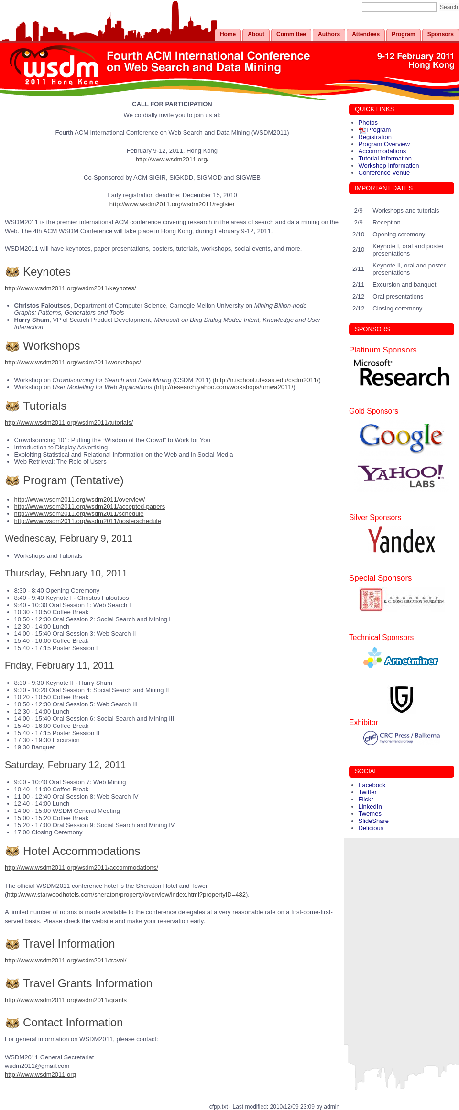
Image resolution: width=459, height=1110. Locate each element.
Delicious (371, 828)
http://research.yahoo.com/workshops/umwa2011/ (224, 387)
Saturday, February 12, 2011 (65, 764)
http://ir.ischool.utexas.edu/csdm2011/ (267, 380)
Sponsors (440, 34)
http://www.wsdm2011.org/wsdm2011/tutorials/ (69, 422)
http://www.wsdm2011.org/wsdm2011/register (172, 204)
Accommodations (382, 151)
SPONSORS (372, 328)
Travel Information (69, 943)
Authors (329, 34)
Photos (368, 122)
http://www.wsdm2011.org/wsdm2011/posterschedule (87, 520)
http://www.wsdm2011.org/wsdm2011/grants (66, 999)
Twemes (370, 813)
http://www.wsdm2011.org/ (172, 159)
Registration (375, 136)
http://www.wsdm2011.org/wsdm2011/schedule (79, 513)
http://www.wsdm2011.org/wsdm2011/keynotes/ (70, 288)
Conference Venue (384, 172)
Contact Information (73, 1022)
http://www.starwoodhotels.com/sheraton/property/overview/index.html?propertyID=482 (126, 894)
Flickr (366, 799)
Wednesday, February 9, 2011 (68, 538)
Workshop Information (389, 165)
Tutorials (44, 405)
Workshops (51, 345)
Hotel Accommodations (81, 850)
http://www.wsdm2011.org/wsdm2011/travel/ (65, 960)
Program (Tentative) (73, 480)
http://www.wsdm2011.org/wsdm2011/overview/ (79, 499)
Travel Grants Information (88, 983)
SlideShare (374, 820)
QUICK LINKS (374, 109)
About (256, 34)
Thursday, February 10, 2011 (66, 573)
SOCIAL (366, 771)
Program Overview (384, 144)
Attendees (366, 34)
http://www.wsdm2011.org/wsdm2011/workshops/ (73, 362)
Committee (291, 34)
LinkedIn (370, 806)
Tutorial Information (385, 158)
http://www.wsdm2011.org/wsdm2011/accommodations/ (81, 867)
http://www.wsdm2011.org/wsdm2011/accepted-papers (89, 506)
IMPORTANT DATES (384, 188)
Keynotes (47, 271)
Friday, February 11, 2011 (59, 665)
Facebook (372, 785)
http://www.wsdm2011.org (40, 1074)
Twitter (368, 792)
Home (228, 34)
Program (403, 34)
